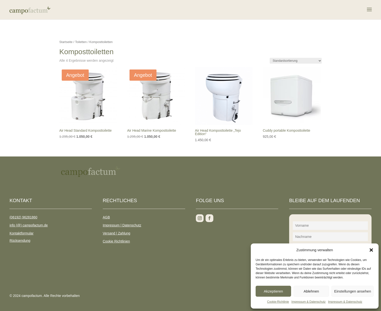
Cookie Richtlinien (116, 241)
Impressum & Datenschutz (308, 301)
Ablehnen (311, 291)
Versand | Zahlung (116, 233)
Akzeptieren (273, 291)
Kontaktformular (21, 233)
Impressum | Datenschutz (122, 225)
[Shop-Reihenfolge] (296, 61)
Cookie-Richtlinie (278, 301)
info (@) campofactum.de (28, 225)
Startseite (65, 42)
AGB (106, 217)
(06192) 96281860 (23, 217)
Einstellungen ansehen (352, 291)
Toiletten (81, 42)
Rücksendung (19, 240)
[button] (371, 250)
